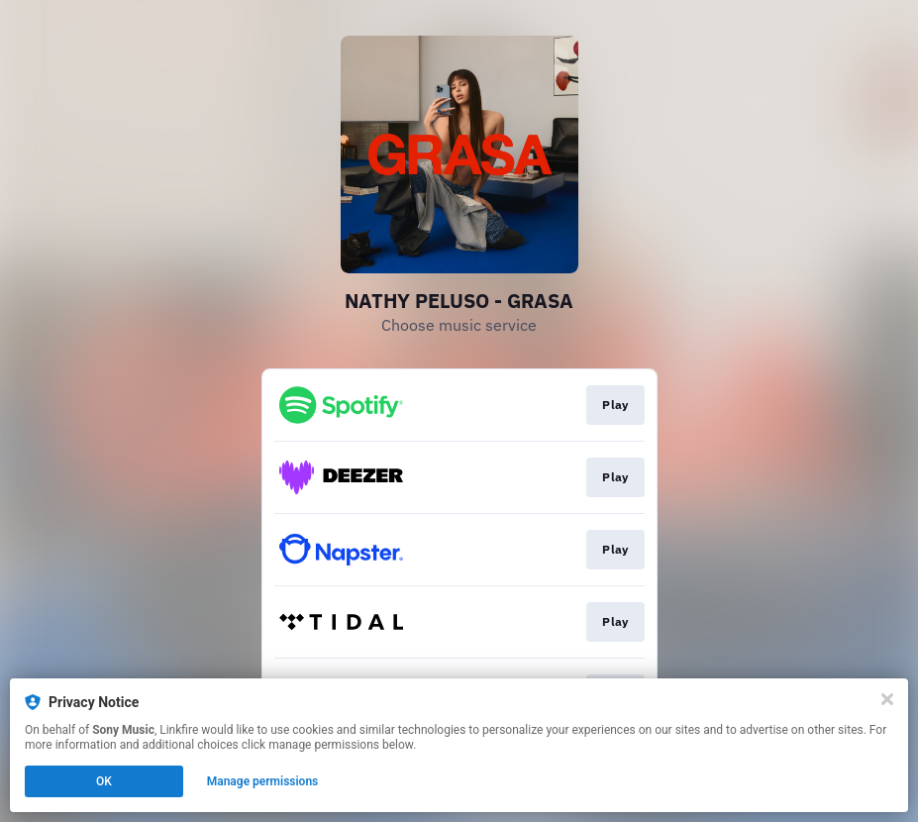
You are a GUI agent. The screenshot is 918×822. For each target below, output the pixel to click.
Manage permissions (263, 781)
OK (104, 781)
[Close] (887, 699)
